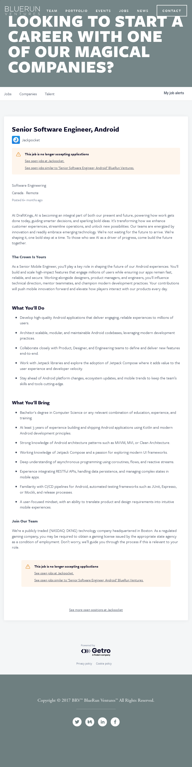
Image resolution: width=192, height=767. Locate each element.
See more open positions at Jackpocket (96, 609)
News (143, 10)
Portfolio (76, 10)
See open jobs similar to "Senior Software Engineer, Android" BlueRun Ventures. (79, 168)
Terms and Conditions (96, 706)
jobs (7, 93)
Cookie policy (104, 663)
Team (52, 10)
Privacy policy (84, 663)
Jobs (124, 10)
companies (28, 93)
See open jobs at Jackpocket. (44, 161)
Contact (171, 10)
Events (103, 10)
